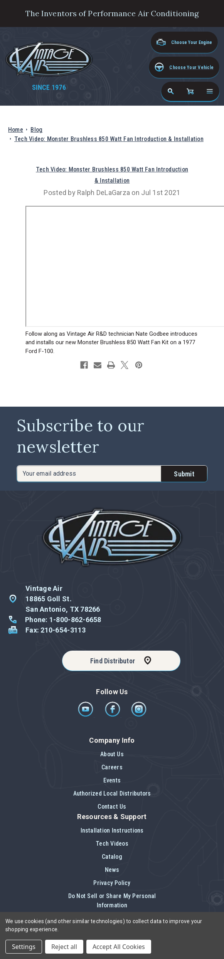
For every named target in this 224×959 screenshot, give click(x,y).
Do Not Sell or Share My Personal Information (112, 900)
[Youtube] (86, 714)
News (112, 869)
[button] (184, 67)
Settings (23, 946)
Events (112, 780)
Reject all (64, 946)
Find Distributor (112, 661)
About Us (112, 754)
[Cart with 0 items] (190, 91)
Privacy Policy (111, 883)
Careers (112, 767)
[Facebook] (113, 714)
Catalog (112, 856)
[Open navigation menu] (209, 91)
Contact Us (112, 806)
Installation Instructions (112, 830)
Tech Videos (112, 843)
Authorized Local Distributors (112, 793)
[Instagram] (138, 714)
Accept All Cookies (119, 946)
